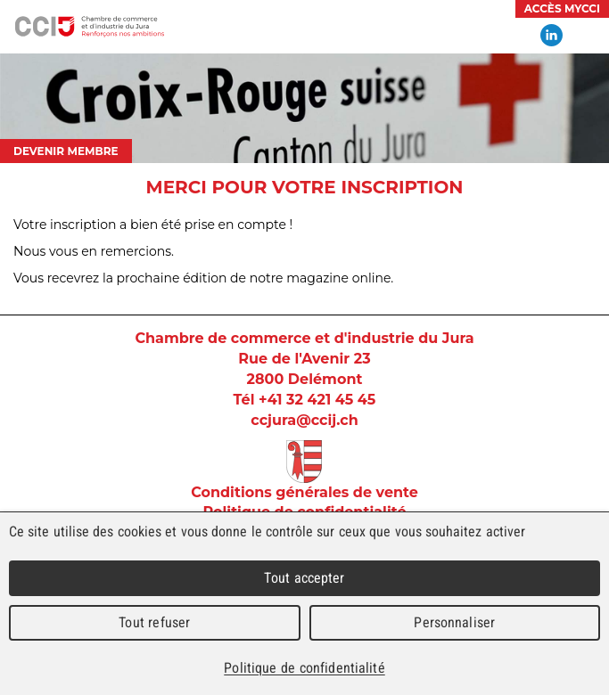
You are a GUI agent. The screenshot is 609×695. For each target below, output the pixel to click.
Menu (587, 35)
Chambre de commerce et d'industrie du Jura (89, 26)
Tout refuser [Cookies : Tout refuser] (154, 622)
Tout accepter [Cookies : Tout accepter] (304, 577)
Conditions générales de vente (304, 492)
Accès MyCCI (562, 8)
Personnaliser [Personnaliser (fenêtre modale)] (454, 622)
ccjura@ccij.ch (304, 420)
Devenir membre (66, 151)
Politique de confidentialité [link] (304, 667)
